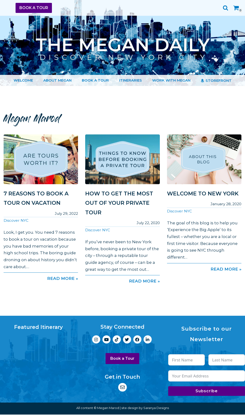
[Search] (225, 8)
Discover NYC (16, 220)
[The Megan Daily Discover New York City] (123, 45)
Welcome (23, 80)
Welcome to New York (203, 193)
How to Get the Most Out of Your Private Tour (119, 203)
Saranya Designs (156, 408)
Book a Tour (33, 8)
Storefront (219, 80)
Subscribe (206, 391)
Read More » (41, 278)
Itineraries (130, 80)
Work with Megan (171, 80)
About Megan (57, 80)
